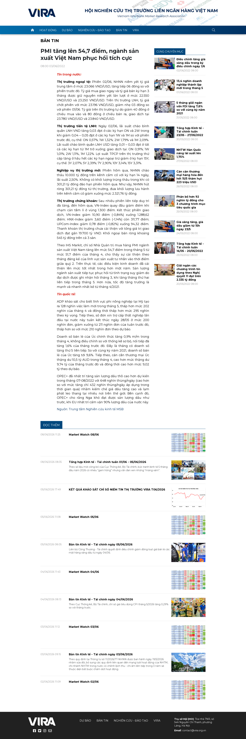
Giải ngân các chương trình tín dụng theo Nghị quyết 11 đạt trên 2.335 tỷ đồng (188, 272)
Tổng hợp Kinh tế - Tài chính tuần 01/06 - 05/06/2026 (107, 462)
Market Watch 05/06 (84, 517)
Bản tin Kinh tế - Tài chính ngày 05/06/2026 (101, 544)
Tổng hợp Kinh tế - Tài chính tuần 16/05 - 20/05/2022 (190, 247)
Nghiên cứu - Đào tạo (94, 30)
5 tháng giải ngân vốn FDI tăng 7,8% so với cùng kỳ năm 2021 (190, 108)
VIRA (42, 13)
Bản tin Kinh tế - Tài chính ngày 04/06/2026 (101, 599)
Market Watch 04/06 (84, 572)
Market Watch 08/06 (84, 434)
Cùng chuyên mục (169, 51)
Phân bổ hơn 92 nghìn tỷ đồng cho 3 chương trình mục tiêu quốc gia (190, 202)
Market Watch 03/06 (84, 626)
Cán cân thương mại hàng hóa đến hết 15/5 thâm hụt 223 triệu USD (189, 177)
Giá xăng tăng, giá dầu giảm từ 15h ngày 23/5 (189, 225)
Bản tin (121, 30)
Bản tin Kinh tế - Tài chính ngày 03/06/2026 (101, 654)
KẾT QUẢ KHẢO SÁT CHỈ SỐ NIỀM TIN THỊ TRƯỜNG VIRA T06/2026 (117, 489)
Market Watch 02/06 (84, 681)
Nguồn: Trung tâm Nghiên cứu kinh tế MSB (90, 409)
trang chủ (32, 30)
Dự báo (67, 30)
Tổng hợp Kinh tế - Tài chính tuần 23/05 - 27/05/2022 (190, 131)
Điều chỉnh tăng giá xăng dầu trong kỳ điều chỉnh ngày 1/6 (190, 63)
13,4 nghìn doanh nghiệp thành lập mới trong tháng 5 (189, 84)
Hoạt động (47, 30)
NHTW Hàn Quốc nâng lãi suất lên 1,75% (188, 153)
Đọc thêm (51, 425)
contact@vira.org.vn (194, 730)
